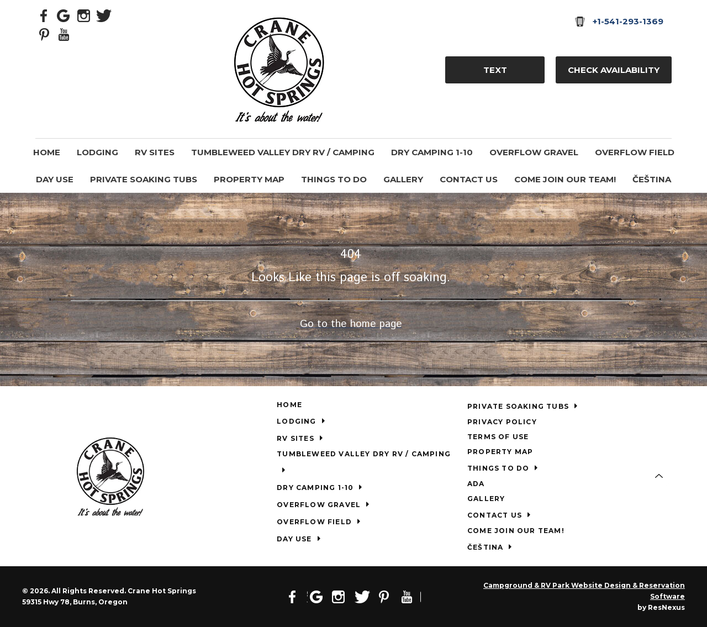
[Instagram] (84, 15)
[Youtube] (64, 33)
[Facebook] (44, 15)
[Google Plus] (64, 15)
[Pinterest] (44, 33)
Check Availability (613, 70)
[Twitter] (104, 15)
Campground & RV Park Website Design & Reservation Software (584, 590)
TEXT (495, 70)
